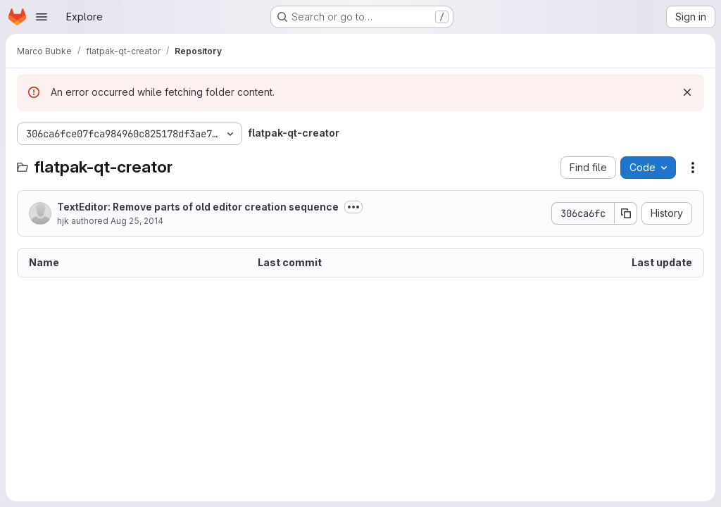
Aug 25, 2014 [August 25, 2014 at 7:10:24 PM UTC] (137, 220)
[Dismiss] (687, 92)
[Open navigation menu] (41, 17)
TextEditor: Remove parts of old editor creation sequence (198, 207)
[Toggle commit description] (353, 207)
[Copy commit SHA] (626, 213)
